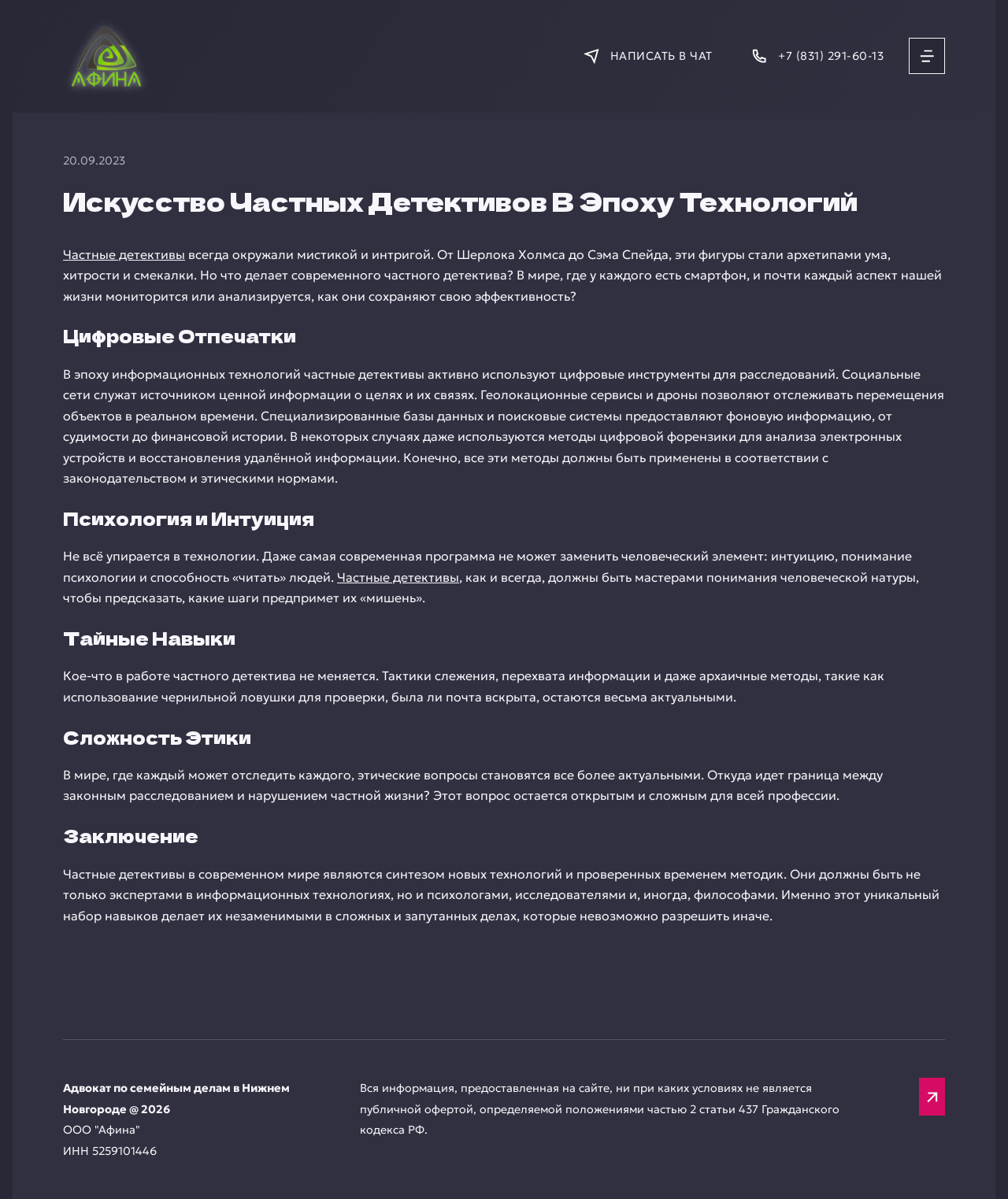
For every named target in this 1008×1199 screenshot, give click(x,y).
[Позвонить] (817, 56)
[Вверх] (932, 1097)
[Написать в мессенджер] (647, 56)
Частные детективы (124, 254)
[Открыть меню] (927, 56)
